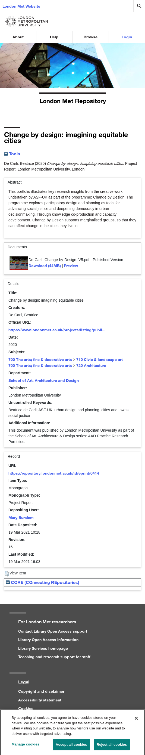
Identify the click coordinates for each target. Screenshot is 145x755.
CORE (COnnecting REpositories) (42, 582)
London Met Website (21, 6)
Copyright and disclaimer (41, 691)
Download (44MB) (45, 265)
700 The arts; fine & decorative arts (40, 359)
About (18, 37)
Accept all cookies (71, 747)
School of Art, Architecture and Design (43, 380)
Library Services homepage (43, 648)
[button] (7, 574)
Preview (71, 265)
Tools (12, 153)
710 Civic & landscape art (99, 359)
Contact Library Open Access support (52, 631)
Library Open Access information (48, 639)
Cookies (25, 708)
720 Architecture (91, 365)
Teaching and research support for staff (54, 656)
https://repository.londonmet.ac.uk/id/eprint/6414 (53, 473)
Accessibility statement (39, 700)
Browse (90, 37)
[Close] (136, 721)
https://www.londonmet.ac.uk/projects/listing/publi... (56, 329)
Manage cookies (25, 747)
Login (127, 37)
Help (54, 37)
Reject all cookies (112, 747)
